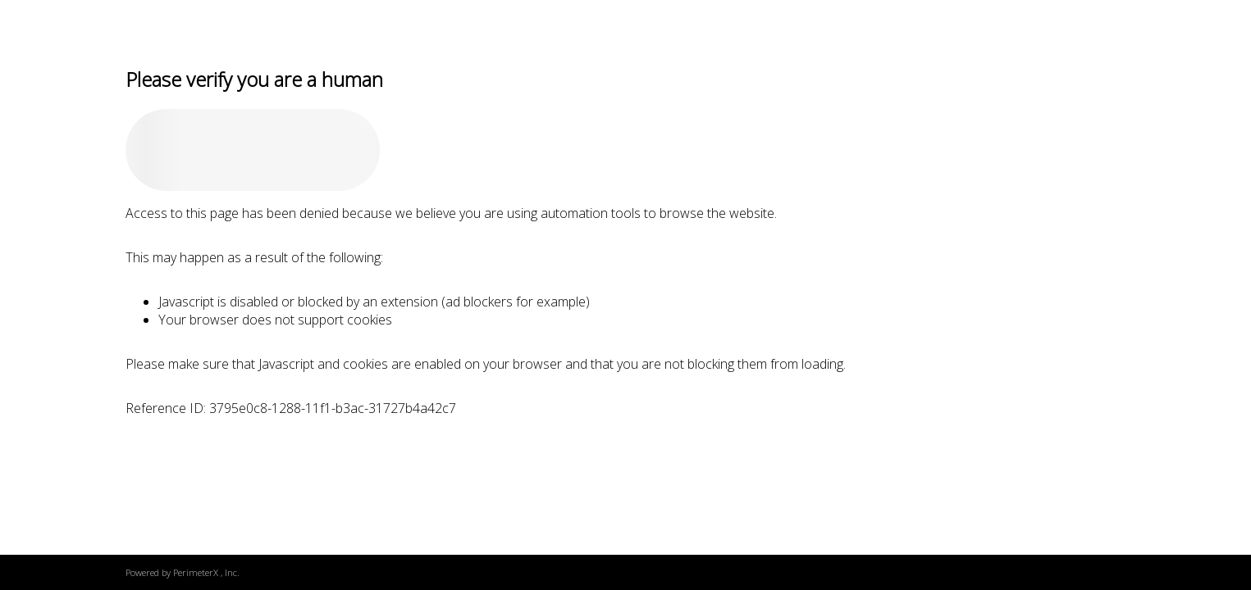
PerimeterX (195, 572)
